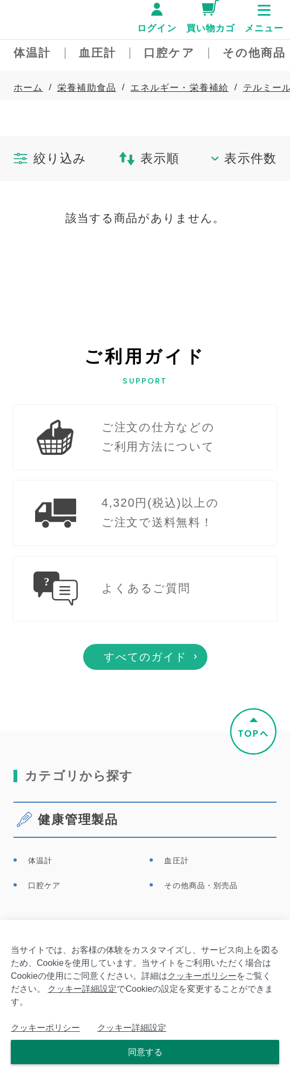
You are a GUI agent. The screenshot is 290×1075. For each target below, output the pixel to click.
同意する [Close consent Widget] (145, 1052)
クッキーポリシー (202, 975)
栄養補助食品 (86, 87)
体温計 (40, 900)
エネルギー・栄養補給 (179, 87)
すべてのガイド (145, 697)
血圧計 (176, 900)
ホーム (28, 87)
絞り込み (50, 158)
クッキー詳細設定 (82, 988)
